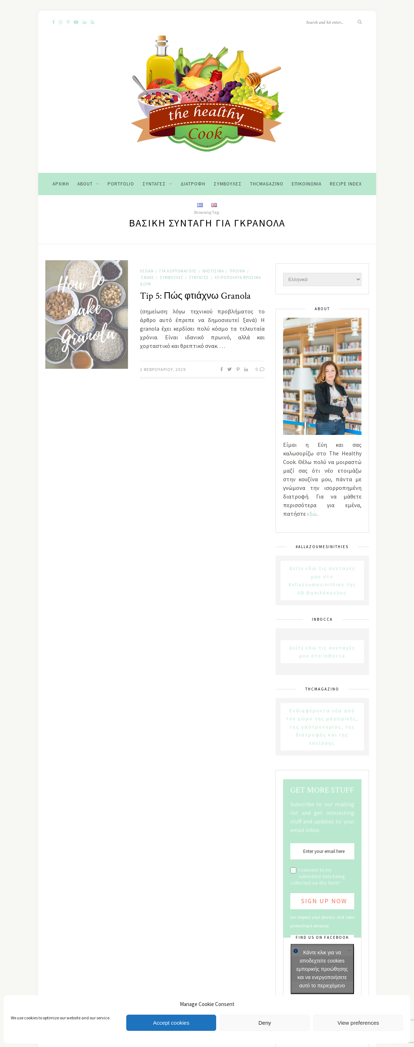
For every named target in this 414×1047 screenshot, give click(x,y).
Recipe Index (346, 184)
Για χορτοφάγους (178, 271)
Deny (264, 1023)
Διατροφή (193, 184)
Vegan (147, 271)
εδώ (312, 513)
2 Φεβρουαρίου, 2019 (163, 369)
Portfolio (121, 184)
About (85, 184)
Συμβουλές (228, 184)
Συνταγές (154, 184)
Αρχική (61, 184)
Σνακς (147, 277)
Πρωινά (237, 271)
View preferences (358, 1023)
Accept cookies (171, 1023)
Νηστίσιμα (213, 271)
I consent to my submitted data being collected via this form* (317, 876)
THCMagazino (266, 184)
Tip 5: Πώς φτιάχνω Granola (195, 296)
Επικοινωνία (307, 184)
